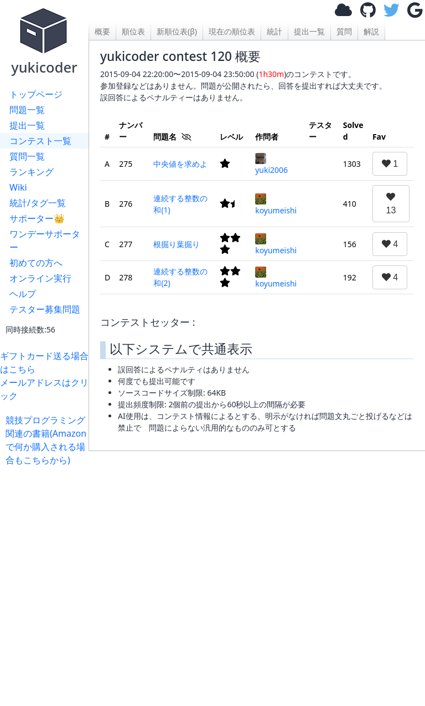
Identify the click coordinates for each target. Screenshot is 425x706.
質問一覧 (27, 156)
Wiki (18, 187)
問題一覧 (27, 110)
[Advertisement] (257, 573)
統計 (274, 31)
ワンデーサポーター (44, 240)
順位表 (133, 31)
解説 (371, 31)
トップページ (36, 94)
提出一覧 (27, 125)
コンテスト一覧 (40, 141)
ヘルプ (22, 294)
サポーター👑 (37, 218)
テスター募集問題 (44, 309)
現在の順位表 (232, 31)
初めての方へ (36, 263)
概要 (102, 31)
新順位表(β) (177, 31)
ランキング (31, 172)
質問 (344, 31)
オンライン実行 (40, 278)
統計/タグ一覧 (37, 203)
